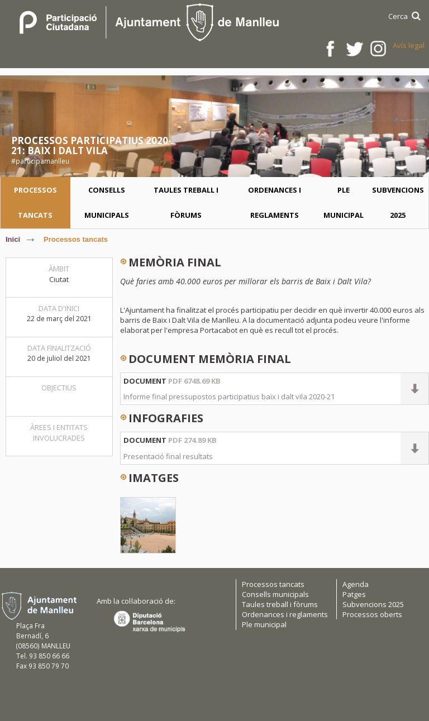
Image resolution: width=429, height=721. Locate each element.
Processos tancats (76, 239)
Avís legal (409, 45)
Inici (13, 239)
